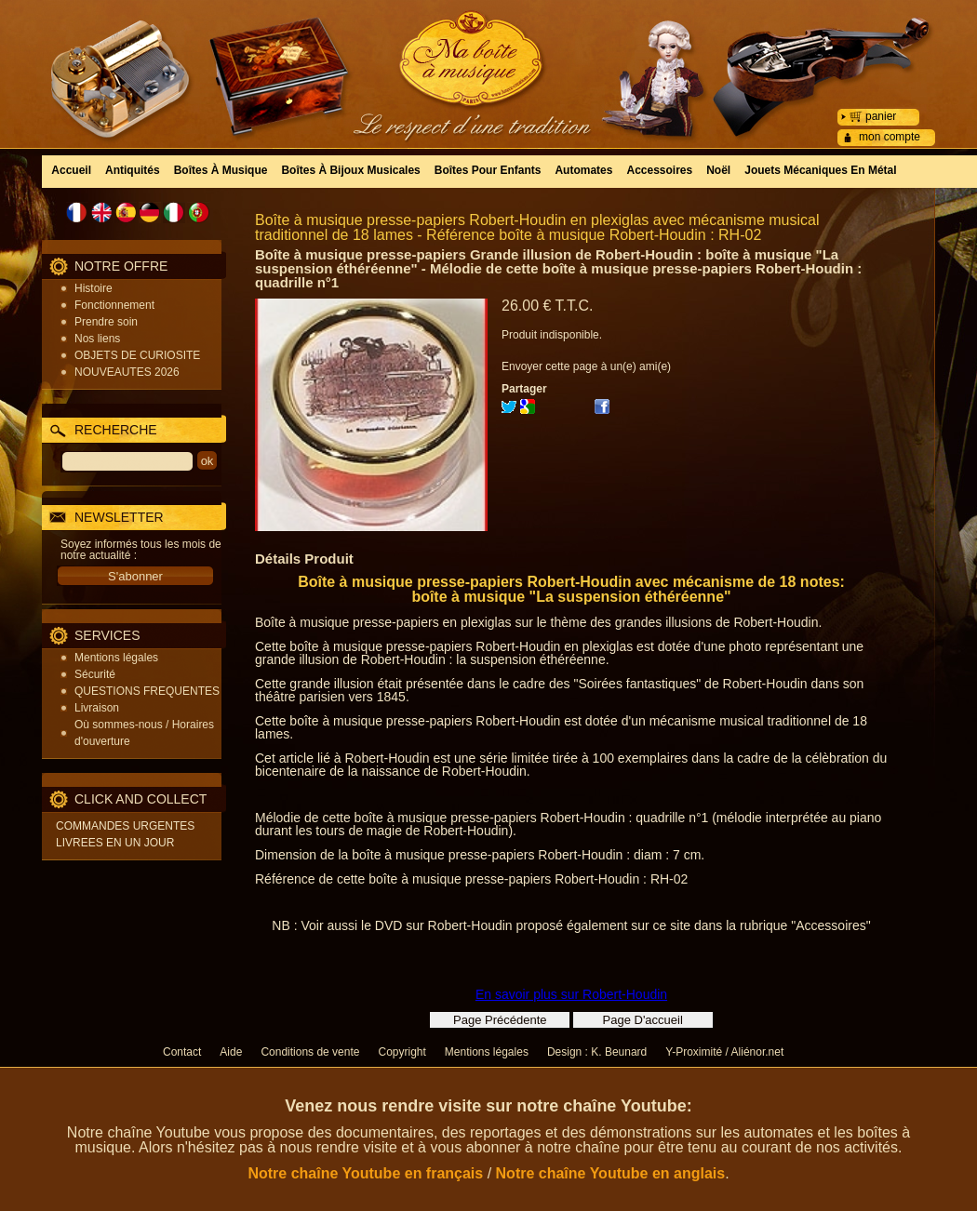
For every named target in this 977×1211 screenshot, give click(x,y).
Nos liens (97, 338)
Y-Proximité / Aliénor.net (724, 1051)
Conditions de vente (310, 1051)
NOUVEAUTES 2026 (127, 372)
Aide (231, 1051)
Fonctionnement (114, 305)
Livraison (96, 707)
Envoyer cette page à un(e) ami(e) (586, 366)
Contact (182, 1051)
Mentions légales (116, 657)
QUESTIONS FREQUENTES (147, 691)
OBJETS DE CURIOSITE (137, 355)
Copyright (401, 1051)
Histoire (93, 288)
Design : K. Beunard (597, 1051)
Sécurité (94, 674)
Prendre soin (106, 321)
